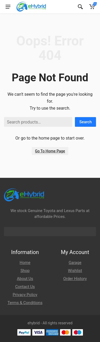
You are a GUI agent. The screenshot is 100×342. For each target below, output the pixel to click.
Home (25, 262)
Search (85, 122)
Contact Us (25, 286)
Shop (25, 270)
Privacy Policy (25, 294)
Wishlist (75, 270)
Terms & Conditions (24, 302)
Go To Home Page (50, 151)
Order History (75, 278)
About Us (25, 278)
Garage (75, 262)
